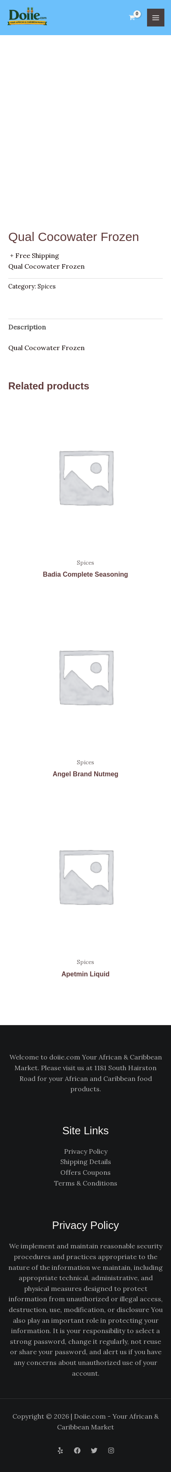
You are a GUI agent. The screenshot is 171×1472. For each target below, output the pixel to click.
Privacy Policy (85, 1151)
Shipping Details (85, 1161)
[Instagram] (111, 1450)
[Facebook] (77, 1450)
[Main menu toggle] (155, 17)
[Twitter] (94, 1450)
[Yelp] (60, 1450)
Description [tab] (27, 327)
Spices (47, 286)
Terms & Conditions (85, 1183)
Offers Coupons (85, 1172)
